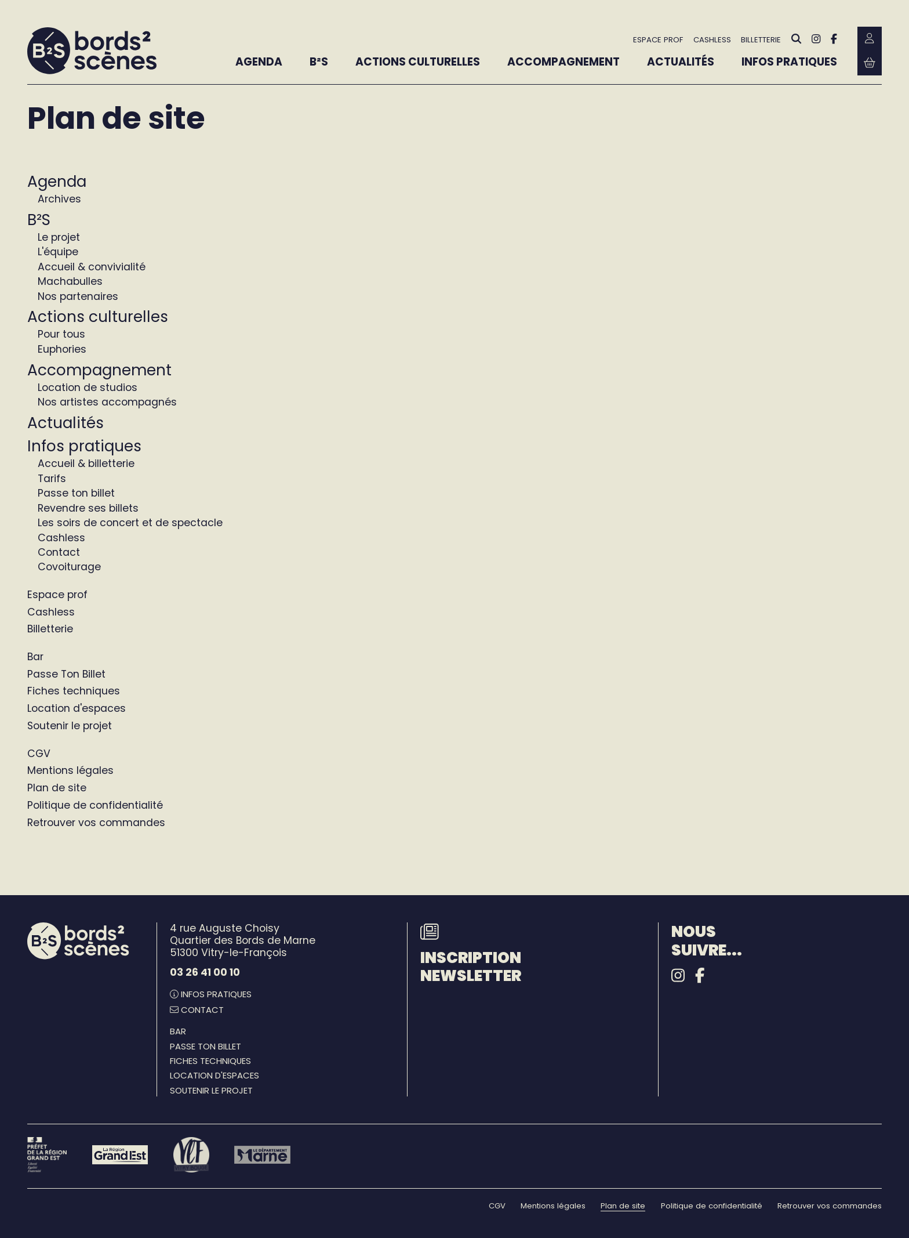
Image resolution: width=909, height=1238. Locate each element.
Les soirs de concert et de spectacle (130, 523)
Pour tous (61, 334)
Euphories (62, 349)
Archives (59, 199)
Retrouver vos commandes (96, 823)
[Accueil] (92, 51)
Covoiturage (69, 567)
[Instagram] (816, 39)
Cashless (61, 538)
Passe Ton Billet (66, 674)
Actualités (65, 422)
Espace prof (57, 595)
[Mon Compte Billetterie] (869, 39)
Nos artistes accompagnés (107, 402)
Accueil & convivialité (92, 267)
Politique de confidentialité (95, 805)
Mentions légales (70, 770)
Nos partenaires (78, 296)
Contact (59, 552)
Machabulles (70, 281)
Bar (35, 657)
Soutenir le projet (69, 726)
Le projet (59, 237)
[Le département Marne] (262, 1154)
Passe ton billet (76, 493)
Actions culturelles (97, 316)
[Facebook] (834, 39)
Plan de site (56, 788)
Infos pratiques (84, 446)
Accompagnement (99, 370)
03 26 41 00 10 (205, 972)
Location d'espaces (76, 708)
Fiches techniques (73, 691)
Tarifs (52, 479)
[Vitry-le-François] (191, 1154)
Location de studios (87, 387)
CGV (38, 754)
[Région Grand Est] (120, 1154)
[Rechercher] (796, 39)
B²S (38, 219)
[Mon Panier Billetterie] (869, 63)
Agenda (56, 181)
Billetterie (50, 629)
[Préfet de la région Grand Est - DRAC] (47, 1154)
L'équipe (58, 252)
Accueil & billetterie (86, 463)
